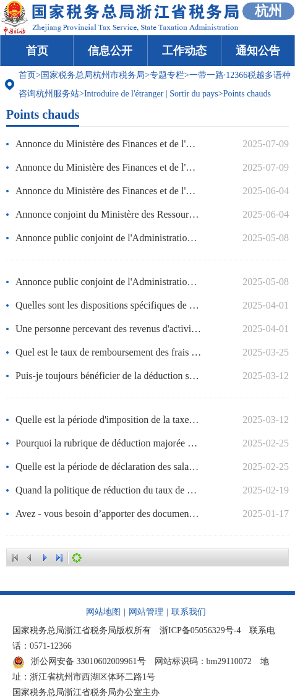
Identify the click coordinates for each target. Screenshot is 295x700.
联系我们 (188, 612)
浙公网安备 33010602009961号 (79, 661)
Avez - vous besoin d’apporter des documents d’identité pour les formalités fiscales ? (108, 513)
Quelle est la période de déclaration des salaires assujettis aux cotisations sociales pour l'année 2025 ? (108, 466)
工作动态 (184, 51)
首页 (37, 51)
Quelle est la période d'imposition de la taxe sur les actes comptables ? (108, 419)
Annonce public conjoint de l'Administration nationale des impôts (108, 281)
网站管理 (146, 612)
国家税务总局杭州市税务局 (93, 75)
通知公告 (258, 51)
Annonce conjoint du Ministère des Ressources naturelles (108, 214)
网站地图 (103, 612)
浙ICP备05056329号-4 (200, 630)
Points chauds (247, 93)
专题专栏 (167, 75)
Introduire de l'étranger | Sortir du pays (151, 93)
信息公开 (110, 51)
